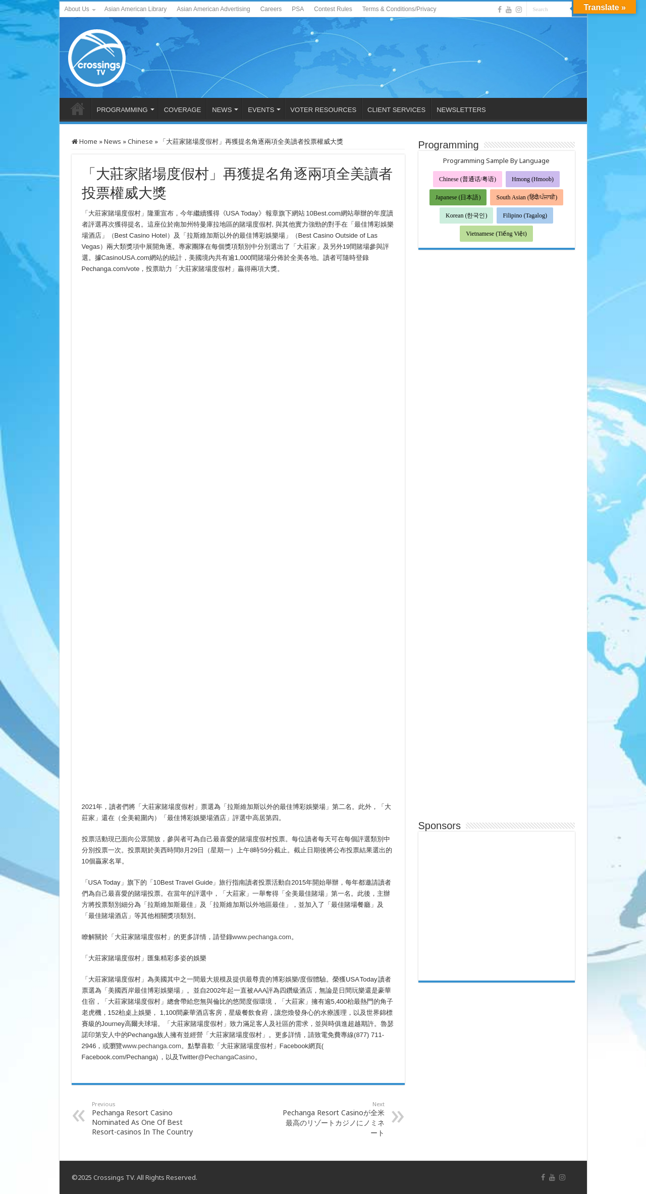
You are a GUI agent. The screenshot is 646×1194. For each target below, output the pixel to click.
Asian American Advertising (213, 9)
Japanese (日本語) (458, 197)
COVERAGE (182, 110)
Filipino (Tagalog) (525, 215)
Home (84, 141)
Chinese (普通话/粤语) (467, 179)
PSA (298, 9)
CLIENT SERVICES (396, 110)
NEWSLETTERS (461, 110)
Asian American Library (135, 9)
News (112, 141)
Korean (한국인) (466, 215)
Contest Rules (333, 9)
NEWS (222, 110)
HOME (78, 108)
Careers (271, 9)
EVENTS (261, 110)
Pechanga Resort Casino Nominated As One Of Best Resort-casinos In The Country (143, 1118)
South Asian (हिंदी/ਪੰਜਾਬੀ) (526, 197)
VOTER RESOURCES (323, 110)
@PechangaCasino (226, 1057)
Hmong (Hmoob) (533, 179)
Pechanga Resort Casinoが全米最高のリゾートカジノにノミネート (333, 1118)
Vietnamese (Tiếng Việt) (496, 233)
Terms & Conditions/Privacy (399, 9)
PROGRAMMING (122, 110)
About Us (77, 9)
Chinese (140, 141)
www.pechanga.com (262, 937)
